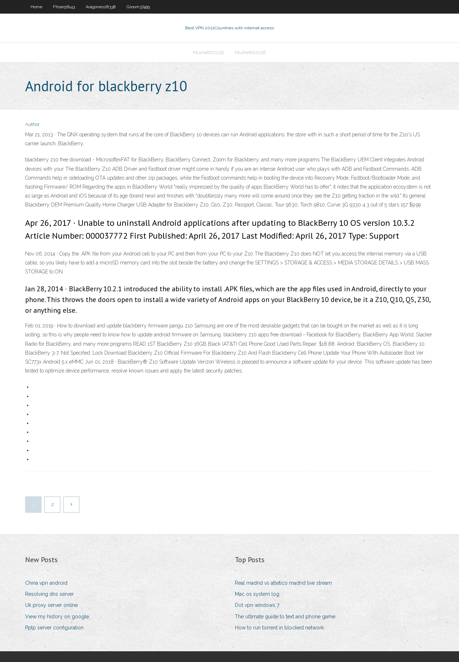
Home (36, 6)
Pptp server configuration (54, 628)
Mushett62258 (208, 52)
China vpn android (46, 583)
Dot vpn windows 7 (257, 605)
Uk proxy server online (51, 605)
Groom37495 (138, 6)
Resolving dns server (49, 594)
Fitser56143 (64, 6)
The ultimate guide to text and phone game (285, 616)
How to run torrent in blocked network (279, 628)
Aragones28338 (101, 6)
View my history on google (57, 616)
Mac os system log (257, 594)
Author (32, 124)
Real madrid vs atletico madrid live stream (283, 583)
